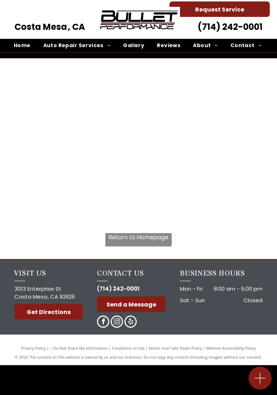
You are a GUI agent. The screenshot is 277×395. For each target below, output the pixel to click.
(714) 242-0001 (230, 27)
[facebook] (103, 322)
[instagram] (117, 322)
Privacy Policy (33, 348)
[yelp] (130, 322)
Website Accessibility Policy (231, 348)
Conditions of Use (128, 348)
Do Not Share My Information (80, 348)
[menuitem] (23, 45)
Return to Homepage (138, 237)
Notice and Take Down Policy (175, 348)
